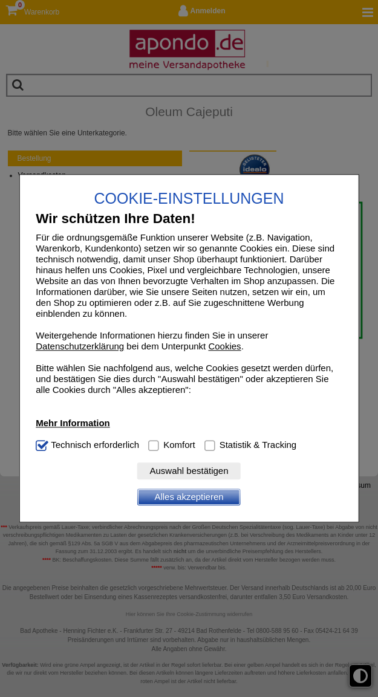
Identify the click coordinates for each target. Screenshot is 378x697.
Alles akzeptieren (188, 497)
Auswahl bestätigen (188, 471)
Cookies (224, 347)
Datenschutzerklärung (80, 347)
